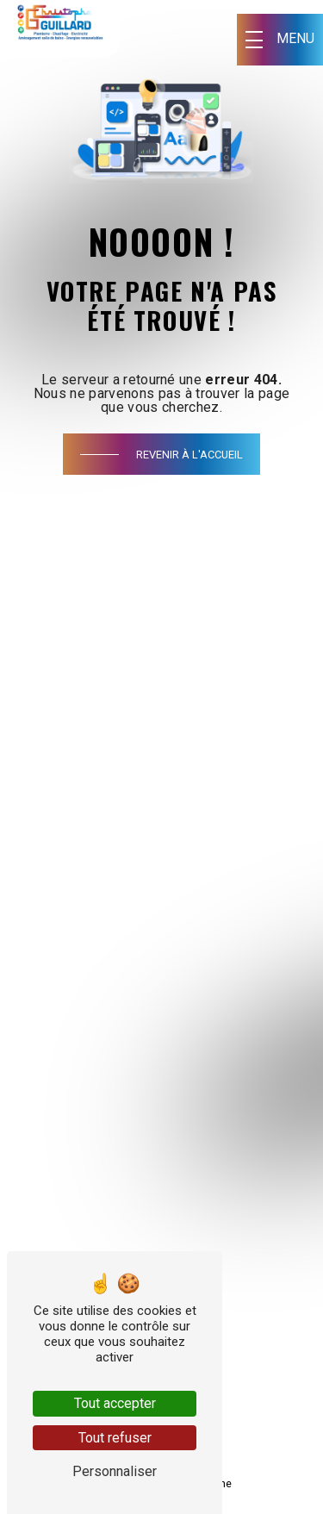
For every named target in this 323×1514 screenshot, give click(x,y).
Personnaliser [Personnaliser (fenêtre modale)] (114, 1471)
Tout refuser (115, 1438)
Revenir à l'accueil (189, 454)
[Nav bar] (280, 39)
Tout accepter (115, 1403)
